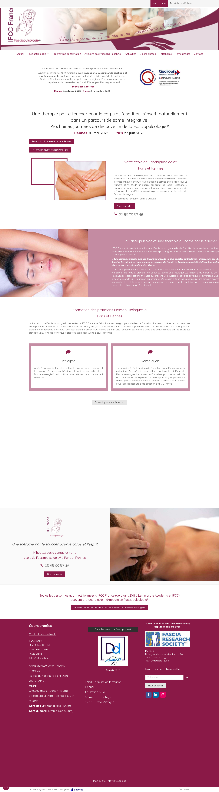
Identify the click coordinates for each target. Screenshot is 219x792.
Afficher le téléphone (182, 3)
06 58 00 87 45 (53, 214)
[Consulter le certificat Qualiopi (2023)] (113, 629)
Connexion (184, 789)
